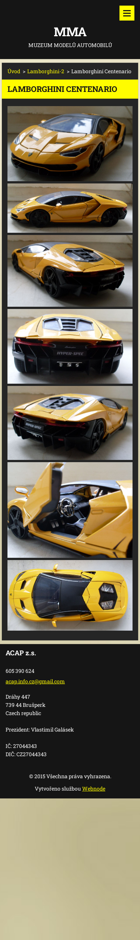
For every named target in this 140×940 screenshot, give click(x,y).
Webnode (93, 788)
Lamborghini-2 (45, 71)
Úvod (13, 71)
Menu (126, 13)
